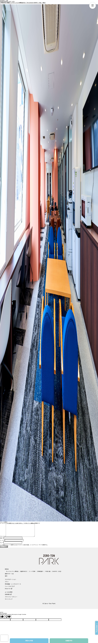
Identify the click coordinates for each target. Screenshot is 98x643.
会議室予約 (68, 640)
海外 (6, 576)
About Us (8, 588)
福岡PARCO (23, 571)
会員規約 (7, 594)
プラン (7, 581)
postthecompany (4, 1)
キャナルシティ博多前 (12, 571)
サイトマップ (8, 599)
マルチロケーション (10, 579)
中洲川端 (47, 571)
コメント (3, 536)
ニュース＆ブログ (10, 586)
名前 (1, 538)
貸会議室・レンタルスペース (13, 584)
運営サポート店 (9, 573)
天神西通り (40, 571)
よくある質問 (8, 592)
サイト (1, 542)
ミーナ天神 (32, 571)
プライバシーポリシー (11, 597)
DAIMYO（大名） (57, 571)
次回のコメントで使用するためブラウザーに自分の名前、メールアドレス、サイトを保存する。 (25, 545)
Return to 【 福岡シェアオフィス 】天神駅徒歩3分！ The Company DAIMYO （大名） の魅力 (23, 2)
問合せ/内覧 (29, 640)
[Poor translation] (7, 617)
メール (2, 540)
